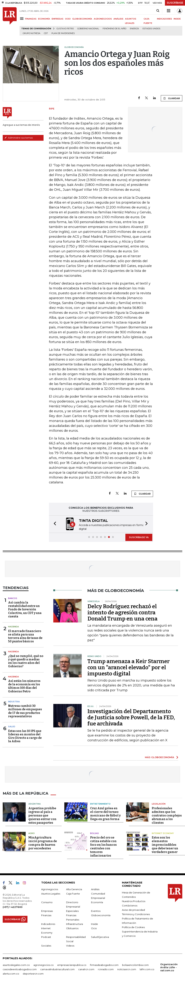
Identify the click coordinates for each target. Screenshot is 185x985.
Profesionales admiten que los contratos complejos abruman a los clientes (167, 815)
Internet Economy (163, 833)
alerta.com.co (11, 973)
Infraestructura (74, 923)
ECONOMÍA (44, 19)
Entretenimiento (100, 803)
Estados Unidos (151, 28)
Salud (11, 726)
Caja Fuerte (73, 893)
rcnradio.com (106, 968)
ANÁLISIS (118, 19)
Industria (14, 701)
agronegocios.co (43, 964)
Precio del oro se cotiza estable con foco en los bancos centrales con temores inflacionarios (103, 846)
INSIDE (177, 19)
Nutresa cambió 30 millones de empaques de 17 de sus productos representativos (25, 711)
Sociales (46, 945)
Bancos (12, 598)
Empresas (47, 910)
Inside (94, 923)
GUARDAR (171, 98)
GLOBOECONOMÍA (82, 19)
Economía (97, 901)
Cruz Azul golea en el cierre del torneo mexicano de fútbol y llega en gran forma (105, 813)
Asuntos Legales (50, 893)
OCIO (68, 19)
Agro (31, 833)
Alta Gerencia (74, 888)
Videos (70, 945)
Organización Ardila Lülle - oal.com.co (169, 966)
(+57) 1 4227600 (12, 906)
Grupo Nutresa (31, 33)
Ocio (94, 927)
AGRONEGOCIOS (103, 19)
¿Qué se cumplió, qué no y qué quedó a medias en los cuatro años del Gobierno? (25, 661)
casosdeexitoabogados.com (20, 968)
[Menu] (22, 18)
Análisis (95, 888)
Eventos (95, 910)
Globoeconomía (100, 914)
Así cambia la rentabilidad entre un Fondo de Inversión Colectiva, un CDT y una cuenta (25, 609)
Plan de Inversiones (63, 33)
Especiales (72, 910)
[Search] (157, 11)
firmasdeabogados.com (104, 964)
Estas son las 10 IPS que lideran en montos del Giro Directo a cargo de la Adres (25, 736)
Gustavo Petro (65, 28)
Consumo (47, 901)
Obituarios (72, 927)
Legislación (158, 803)
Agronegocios (49, 888)
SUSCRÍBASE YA (139, 536)
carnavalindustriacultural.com (57, 968)
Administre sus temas (19, 137)
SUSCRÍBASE (175, 2)
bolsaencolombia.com (135, 964)
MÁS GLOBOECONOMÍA (159, 756)
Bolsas (94, 833)
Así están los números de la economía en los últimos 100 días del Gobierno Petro (24, 686)
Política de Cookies (133, 926)
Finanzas (46, 914)
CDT (46, 33)
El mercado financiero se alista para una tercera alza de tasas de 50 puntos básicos (25, 636)
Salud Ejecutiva (100, 936)
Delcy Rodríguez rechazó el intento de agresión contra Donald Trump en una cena (122, 612)
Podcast (46, 936)
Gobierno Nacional (88, 28)
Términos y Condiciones (136, 913)
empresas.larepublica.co (71, 964)
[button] (54, 524)
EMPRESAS (57, 19)
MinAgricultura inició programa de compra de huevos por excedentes (42, 842)
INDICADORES (164, 19)
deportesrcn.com (33, 973)
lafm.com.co (147, 968)
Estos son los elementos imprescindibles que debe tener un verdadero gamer (165, 844)
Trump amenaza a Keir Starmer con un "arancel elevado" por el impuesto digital (128, 667)
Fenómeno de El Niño (114, 28)
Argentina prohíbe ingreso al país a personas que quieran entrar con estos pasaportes (42, 815)
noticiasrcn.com (126, 968)
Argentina (34, 803)
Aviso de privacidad (133, 909)
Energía (134, 28)
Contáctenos (129, 905)
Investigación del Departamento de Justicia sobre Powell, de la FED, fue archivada (131, 717)
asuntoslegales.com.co (16, 964)
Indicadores (48, 923)
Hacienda (13, 626)
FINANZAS (30, 19)
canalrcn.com (86, 968)
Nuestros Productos (133, 900)
